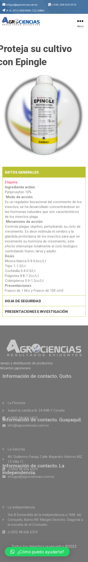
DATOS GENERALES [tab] (22, 179)
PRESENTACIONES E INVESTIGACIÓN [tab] (36, 318)
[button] (37, 551)
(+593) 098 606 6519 (63, 4)
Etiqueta (11, 189)
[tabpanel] (44, 243)
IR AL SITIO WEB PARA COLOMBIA (25, 10)
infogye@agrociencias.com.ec (22, 4)
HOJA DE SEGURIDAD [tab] (23, 308)
